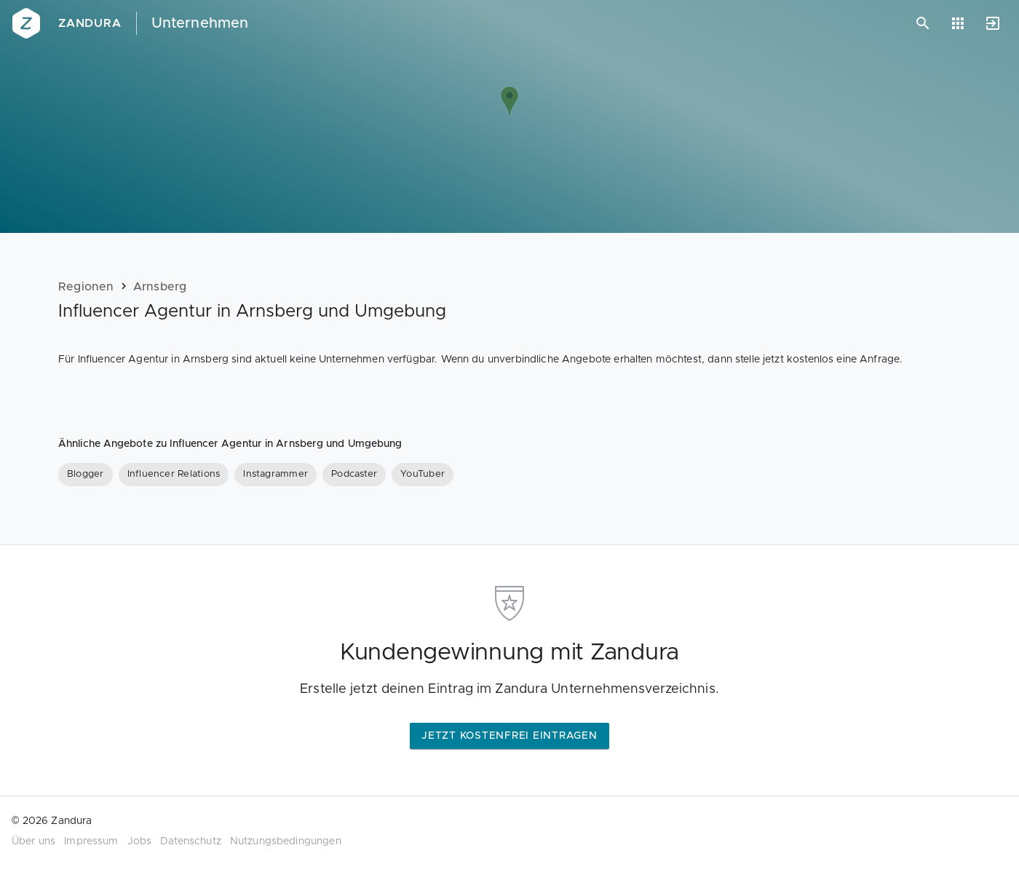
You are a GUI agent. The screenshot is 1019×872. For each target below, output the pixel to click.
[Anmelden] (992, 23)
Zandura (90, 23)
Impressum (91, 841)
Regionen (86, 287)
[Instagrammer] (275, 474)
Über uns (33, 841)
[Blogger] (85, 474)
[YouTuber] (422, 474)
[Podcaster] (354, 474)
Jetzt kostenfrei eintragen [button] (509, 736)
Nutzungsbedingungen (285, 841)
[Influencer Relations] (174, 474)
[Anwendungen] (957, 23)
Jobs (139, 841)
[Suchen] (922, 23)
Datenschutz (190, 841)
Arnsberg (160, 287)
